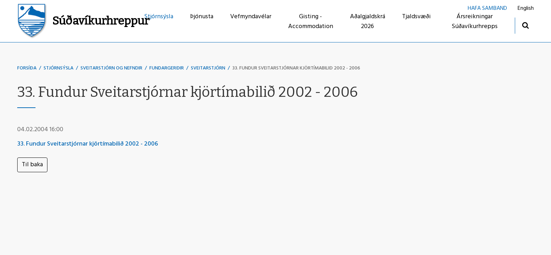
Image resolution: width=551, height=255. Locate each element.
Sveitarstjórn (208, 68)
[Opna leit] (525, 25)
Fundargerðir (166, 68)
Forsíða (27, 68)
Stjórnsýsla (58, 68)
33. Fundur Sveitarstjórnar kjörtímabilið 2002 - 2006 (296, 68)
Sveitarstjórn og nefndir (111, 68)
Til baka (32, 165)
